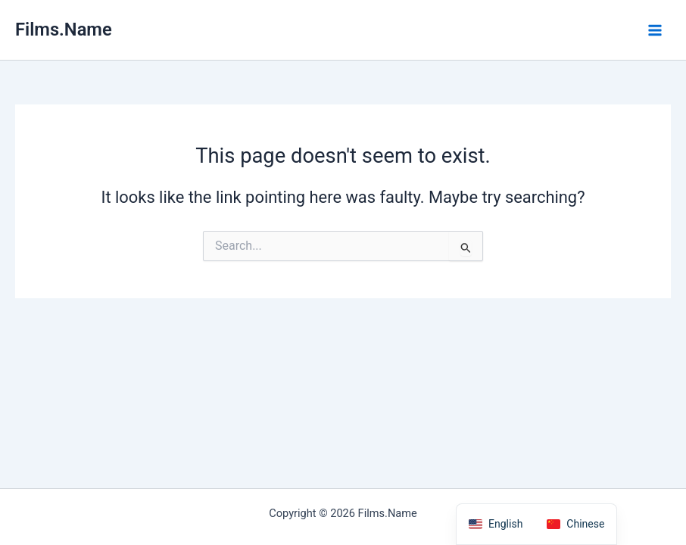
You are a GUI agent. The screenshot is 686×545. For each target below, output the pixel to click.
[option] (575, 524)
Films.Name (63, 29)
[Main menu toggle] (655, 30)
